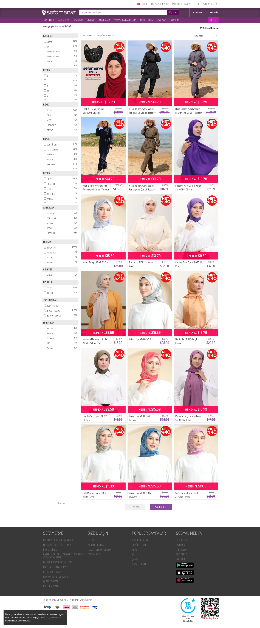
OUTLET (213, 20)
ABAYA (135, 549)
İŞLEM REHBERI (50, 581)
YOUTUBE (180, 559)
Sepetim (214, 12)
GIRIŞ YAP (155, 4)
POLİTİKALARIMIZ (51, 586)
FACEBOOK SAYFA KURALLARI (57, 562)
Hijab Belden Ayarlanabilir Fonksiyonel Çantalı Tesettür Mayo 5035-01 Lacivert (96, 189)
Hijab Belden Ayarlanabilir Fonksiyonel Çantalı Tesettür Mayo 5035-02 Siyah (142, 112)
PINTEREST (181, 554)
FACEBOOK (181, 540)
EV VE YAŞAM (162, 20)
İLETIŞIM (91, 540)
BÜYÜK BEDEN (104, 20)
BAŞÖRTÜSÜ (79, 20)
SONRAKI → (160, 507)
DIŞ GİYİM (91, 20)
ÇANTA (135, 559)
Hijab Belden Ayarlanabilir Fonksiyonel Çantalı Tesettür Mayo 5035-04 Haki (142, 189)
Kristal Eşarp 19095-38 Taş (141, 339)
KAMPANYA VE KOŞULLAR (55, 576)
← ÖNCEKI (135, 507)
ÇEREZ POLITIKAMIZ (52, 571)
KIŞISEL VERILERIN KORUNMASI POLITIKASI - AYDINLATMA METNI (64, 556)
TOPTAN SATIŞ (94, 554)
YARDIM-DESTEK (210, 4)
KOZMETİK (175, 20)
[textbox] (118, 12)
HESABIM (197, 12)
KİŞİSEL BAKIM (139, 564)
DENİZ (150, 20)
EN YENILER (48, 20)
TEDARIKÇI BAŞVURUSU (99, 549)
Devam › (61, 503)
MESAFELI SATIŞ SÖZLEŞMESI (57, 544)
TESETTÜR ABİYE (140, 540)
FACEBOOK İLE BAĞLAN (181, 4)
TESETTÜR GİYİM (63, 20)
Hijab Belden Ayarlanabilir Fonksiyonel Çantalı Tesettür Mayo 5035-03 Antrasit (188, 112)
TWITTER (180, 544)
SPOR (142, 20)
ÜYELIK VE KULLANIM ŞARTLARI (58, 540)
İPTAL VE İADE (50, 549)
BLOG (197, 4)
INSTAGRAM (182, 549)
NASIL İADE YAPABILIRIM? (55, 567)
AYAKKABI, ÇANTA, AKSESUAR (125, 20)
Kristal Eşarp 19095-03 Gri (95, 262)
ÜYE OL (165, 4)
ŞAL (133, 554)
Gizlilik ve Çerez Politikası (51, 617)
